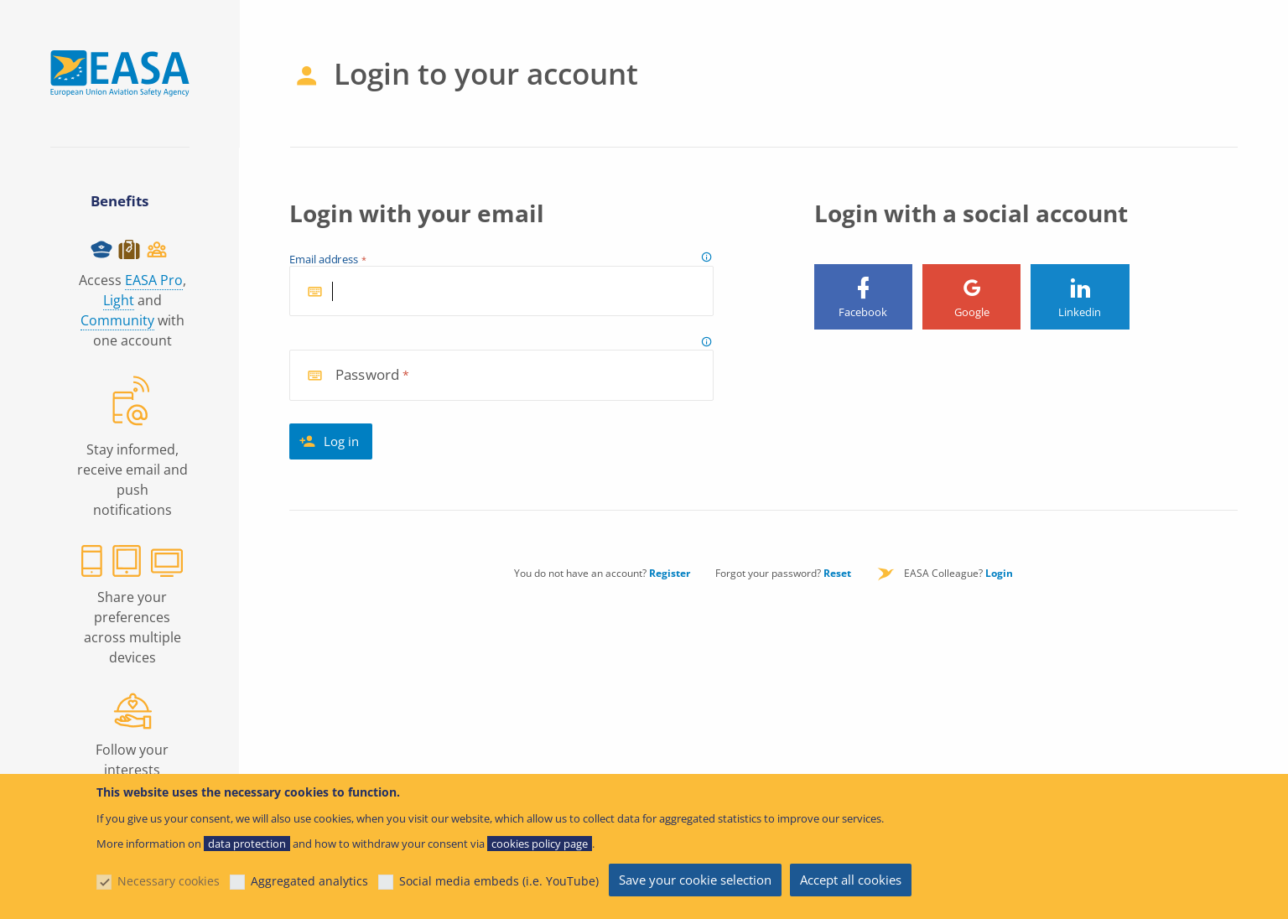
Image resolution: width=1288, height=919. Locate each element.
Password (367, 375)
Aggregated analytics (309, 881)
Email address (324, 260)
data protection (247, 843)
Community (117, 320)
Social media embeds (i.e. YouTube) (499, 881)
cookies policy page (539, 843)
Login (999, 573)
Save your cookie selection (695, 879)
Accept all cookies (850, 879)
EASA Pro (154, 280)
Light (118, 300)
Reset (837, 573)
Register (669, 573)
